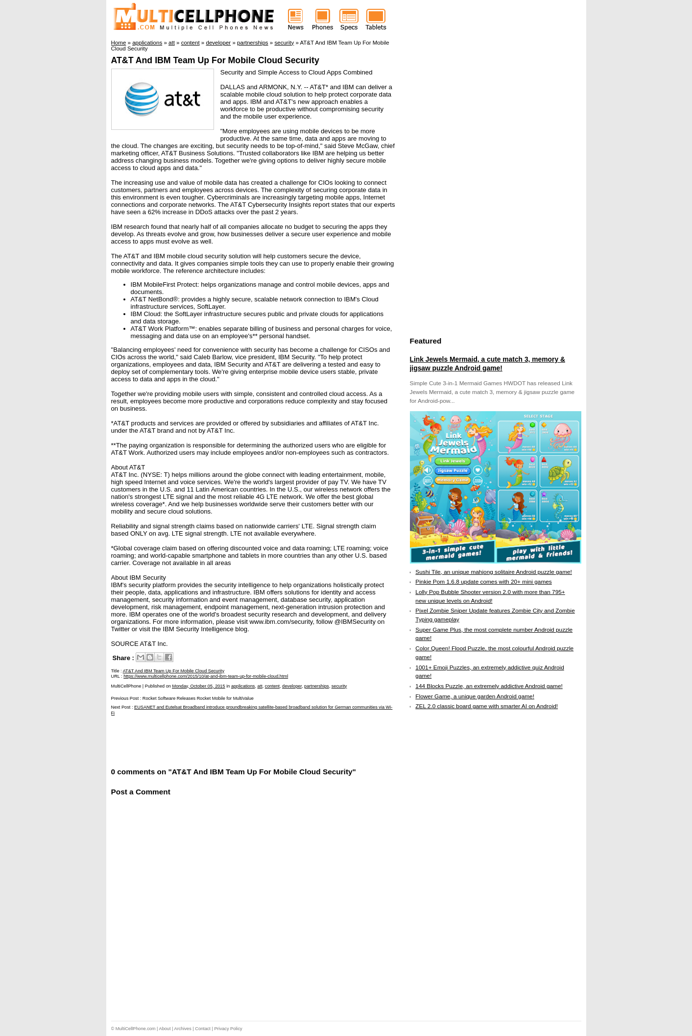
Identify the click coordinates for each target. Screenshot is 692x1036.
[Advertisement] (225, 740)
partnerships (316, 686)
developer (292, 686)
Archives (182, 1028)
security (339, 686)
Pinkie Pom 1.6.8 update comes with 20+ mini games (483, 581)
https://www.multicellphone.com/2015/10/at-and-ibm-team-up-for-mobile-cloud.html (205, 676)
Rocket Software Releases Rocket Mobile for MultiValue (198, 698)
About (165, 1028)
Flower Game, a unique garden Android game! (474, 696)
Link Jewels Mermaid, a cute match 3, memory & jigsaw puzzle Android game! (487, 363)
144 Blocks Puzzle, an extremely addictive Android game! (488, 686)
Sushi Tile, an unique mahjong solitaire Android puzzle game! (493, 571)
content (272, 686)
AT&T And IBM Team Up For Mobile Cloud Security (215, 60)
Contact (203, 1028)
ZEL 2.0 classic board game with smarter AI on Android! (486, 706)
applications (243, 686)
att (260, 686)
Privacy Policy (228, 1028)
